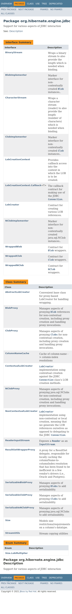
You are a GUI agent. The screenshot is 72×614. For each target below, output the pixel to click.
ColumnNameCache (17, 353)
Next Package (26, 9)
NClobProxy (12, 388)
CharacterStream (15, 97)
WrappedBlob (13, 246)
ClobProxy (11, 330)
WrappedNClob (14, 265)
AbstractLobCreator (17, 292)
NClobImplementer (16, 220)
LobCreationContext (17, 159)
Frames (44, 9)
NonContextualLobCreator (21, 411)
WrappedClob (13, 256)
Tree (44, 4)
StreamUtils (12, 533)
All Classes (7, 13)
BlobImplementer (16, 75)
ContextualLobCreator (19, 366)
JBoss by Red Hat (28, 591)
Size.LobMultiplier (16, 553)
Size (7, 520)
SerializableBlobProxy (18, 482)
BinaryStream (13, 52)
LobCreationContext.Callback (23, 185)
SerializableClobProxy (18, 495)
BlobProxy (11, 308)
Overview (6, 4)
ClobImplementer (16, 136)
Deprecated (56, 4)
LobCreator (12, 204)
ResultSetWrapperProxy (20, 449)
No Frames (56, 9)
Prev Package (8, 9)
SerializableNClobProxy (19, 507)
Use (38, 4)
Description (16, 31)
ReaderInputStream (17, 440)
